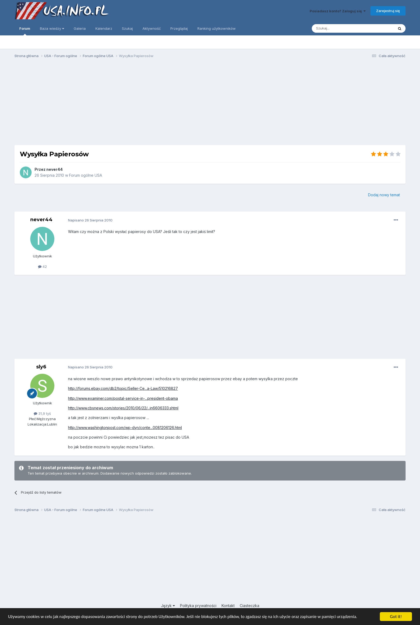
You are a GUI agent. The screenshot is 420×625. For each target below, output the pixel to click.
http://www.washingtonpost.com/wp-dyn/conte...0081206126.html (125, 427)
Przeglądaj (179, 28)
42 (42, 266)
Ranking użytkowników (216, 28)
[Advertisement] (210, 104)
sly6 (41, 367)
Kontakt (228, 605)
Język (168, 605)
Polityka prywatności (198, 605)
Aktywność (151, 28)
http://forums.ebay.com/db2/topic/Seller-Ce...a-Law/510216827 (123, 388)
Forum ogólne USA (85, 175)
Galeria (80, 28)
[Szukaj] (339, 28)
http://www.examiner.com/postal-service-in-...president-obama (123, 398)
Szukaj (127, 28)
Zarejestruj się (388, 11)
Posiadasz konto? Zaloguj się (338, 11)
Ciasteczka (249, 605)
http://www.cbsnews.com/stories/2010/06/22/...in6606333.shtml (123, 408)
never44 (54, 169)
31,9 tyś (42, 413)
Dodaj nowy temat (384, 195)
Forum (24, 30)
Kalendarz (103, 28)
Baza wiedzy (52, 28)
